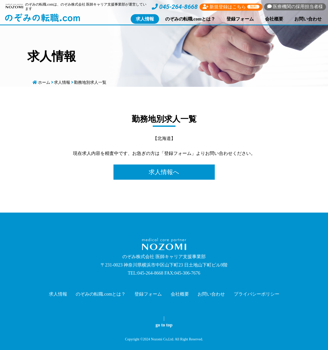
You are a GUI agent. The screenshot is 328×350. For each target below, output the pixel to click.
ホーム (44, 82)
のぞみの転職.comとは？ (190, 19)
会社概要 (274, 19)
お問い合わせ (308, 19)
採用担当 (295, 6)
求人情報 (145, 19)
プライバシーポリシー (256, 294)
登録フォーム (240, 19)
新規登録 (231, 6)
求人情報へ (164, 172)
